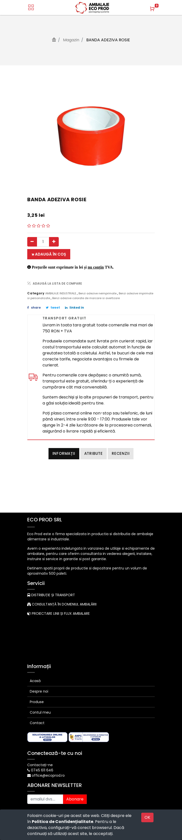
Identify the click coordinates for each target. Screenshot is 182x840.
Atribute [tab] (93, 453)
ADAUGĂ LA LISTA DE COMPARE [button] (55, 283)
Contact (37, 722)
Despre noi (39, 691)
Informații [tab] (63, 453)
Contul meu (40, 712)
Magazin (71, 40)
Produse (37, 701)
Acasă (35, 680)
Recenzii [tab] (121, 453)
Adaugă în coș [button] (49, 254)
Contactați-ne (40, 764)
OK (147, 817)
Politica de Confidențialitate (62, 821)
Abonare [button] (75, 799)
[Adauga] (54, 242)
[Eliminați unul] (32, 242)
